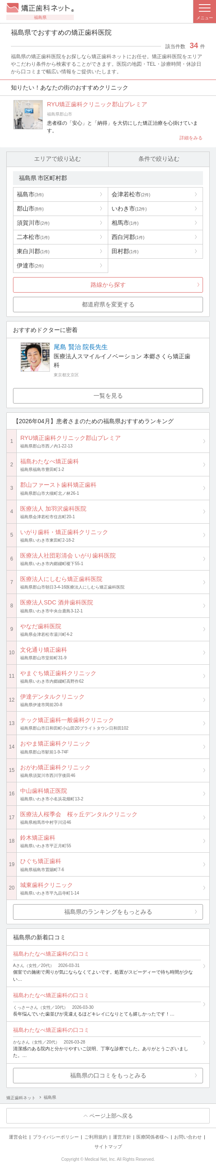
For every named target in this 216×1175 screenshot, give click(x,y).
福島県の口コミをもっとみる (108, 1075)
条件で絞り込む (159, 159)
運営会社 (18, 1137)
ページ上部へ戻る (111, 1116)
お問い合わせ (188, 1137)
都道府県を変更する (108, 304)
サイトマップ (108, 1146)
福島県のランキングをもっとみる (108, 911)
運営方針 (122, 1137)
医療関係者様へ (152, 1137)
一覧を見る (108, 396)
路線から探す (108, 284)
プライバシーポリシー (56, 1137)
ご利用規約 (95, 1137)
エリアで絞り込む (57, 159)
